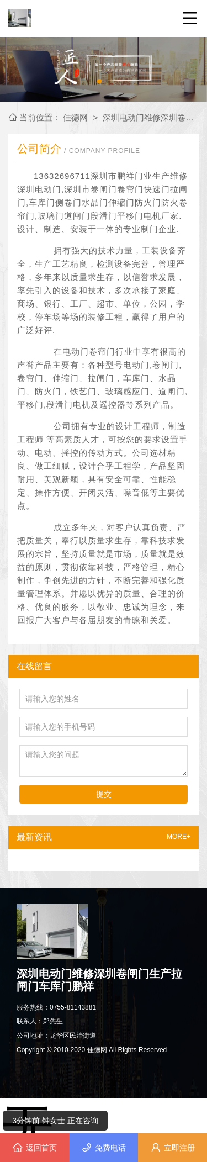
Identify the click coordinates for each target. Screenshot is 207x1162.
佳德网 (76, 117)
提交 (104, 794)
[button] (99, 81)
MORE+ (178, 837)
